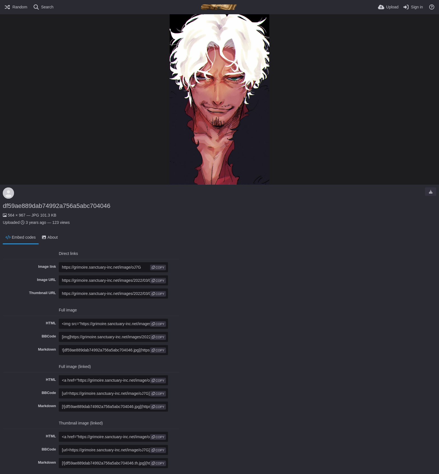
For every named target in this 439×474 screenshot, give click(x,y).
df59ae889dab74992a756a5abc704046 (56, 205)
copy (158, 267)
